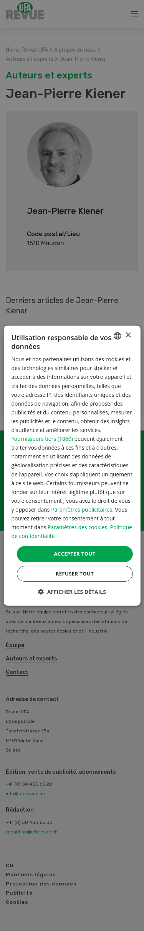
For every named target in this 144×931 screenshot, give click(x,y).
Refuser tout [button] (75, 573)
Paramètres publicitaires (81, 509)
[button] (72, 591)
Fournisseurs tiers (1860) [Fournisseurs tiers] (42, 438)
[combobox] (117, 335)
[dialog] (71, 465)
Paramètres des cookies (77, 527)
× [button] (128, 335)
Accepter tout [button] (74, 553)
